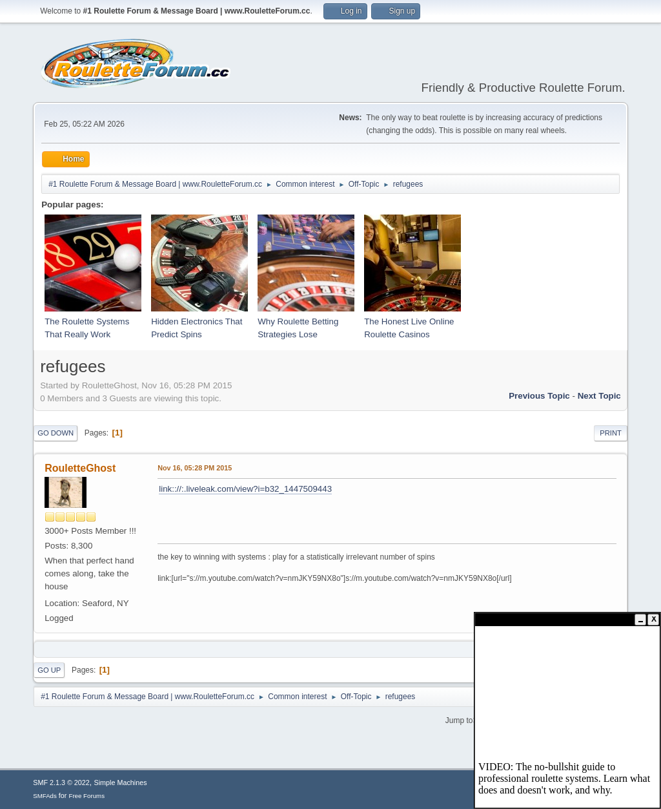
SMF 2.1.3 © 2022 (61, 782)
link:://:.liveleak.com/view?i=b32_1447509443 (245, 489)
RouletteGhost (80, 468)
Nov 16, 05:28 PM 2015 (195, 468)
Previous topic (539, 396)
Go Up (49, 670)
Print (611, 433)
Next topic (599, 396)
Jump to (459, 719)
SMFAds (45, 795)
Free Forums (86, 795)
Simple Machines (120, 782)
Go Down (55, 433)
